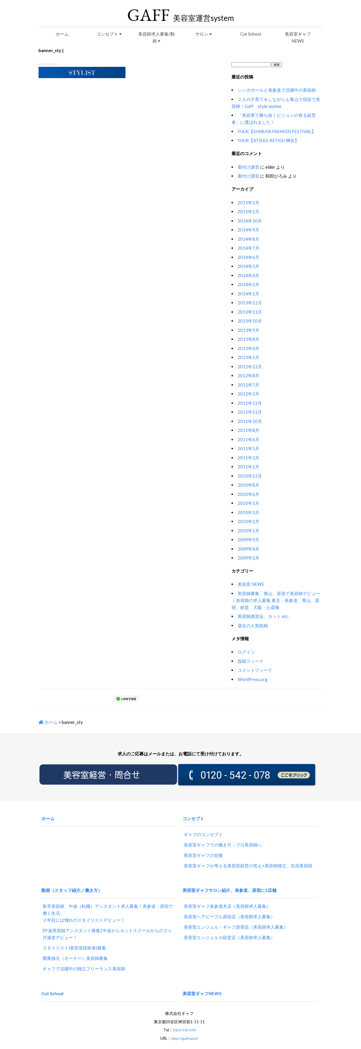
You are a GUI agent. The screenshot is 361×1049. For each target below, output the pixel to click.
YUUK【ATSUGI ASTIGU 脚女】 (268, 140)
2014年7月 (248, 248)
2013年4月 (248, 348)
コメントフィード (255, 670)
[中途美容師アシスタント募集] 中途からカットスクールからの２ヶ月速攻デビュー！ (107, 923)
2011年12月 (250, 403)
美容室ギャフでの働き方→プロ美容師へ (223, 839)
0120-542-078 (184, 1013)
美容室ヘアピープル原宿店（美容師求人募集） (229, 905)
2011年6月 (248, 439)
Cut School (250, 33)
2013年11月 (250, 311)
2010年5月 (248, 503)
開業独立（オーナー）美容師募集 (75, 946)
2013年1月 (248, 357)
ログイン (246, 651)
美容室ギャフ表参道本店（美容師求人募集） (227, 894)
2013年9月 (248, 330)
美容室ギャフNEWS (298, 37)
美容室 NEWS (251, 584)
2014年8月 (248, 239)
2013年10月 (250, 320)
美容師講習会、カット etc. (263, 616)
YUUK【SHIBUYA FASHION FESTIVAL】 (277, 131)
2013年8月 (248, 339)
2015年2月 (248, 202)
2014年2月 (248, 284)
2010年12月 (250, 476)
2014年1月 (248, 293)
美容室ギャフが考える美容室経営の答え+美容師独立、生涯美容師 (248, 859)
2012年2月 (248, 393)
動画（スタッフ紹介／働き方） (71, 881)
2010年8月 (248, 484)
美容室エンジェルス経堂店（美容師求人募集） (229, 926)
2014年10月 (250, 220)
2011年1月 (248, 466)
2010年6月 (248, 494)
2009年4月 (248, 548)
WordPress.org (252, 679)
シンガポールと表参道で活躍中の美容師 (277, 90)
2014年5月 (248, 266)
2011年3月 (248, 457)
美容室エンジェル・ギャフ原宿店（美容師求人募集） (236, 915)
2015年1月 (248, 211)
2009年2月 (248, 557)
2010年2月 (248, 521)
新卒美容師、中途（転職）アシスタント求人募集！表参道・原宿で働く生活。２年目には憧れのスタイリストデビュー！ (108, 901)
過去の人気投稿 (253, 625)
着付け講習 (248, 167)
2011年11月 (250, 412)
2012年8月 (248, 375)
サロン (203, 33)
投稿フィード (251, 661)
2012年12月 (250, 366)
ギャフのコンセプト (203, 828)
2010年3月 (248, 512)
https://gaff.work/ (184, 1021)
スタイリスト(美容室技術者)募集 (74, 936)
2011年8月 (248, 430)
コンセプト (109, 33)
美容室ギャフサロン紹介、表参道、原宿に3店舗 (229, 881)
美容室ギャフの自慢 (203, 849)
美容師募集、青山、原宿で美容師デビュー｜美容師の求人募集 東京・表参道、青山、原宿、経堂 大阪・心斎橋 (275, 600)
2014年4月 (248, 275)
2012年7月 (248, 384)
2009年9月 (248, 539)
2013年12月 (250, 302)
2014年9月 (248, 229)
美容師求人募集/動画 (156, 37)
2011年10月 (250, 421)
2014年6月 (248, 257)
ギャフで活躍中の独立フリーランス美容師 (84, 957)
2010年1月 (248, 530)
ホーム (62, 33)
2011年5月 (248, 448)
